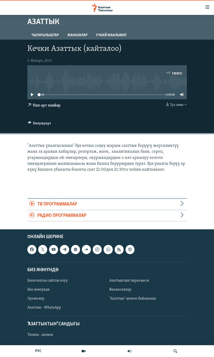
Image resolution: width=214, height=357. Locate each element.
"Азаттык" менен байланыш (132, 298)
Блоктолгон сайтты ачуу (47, 281)
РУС (38, 351)
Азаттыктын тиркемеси (129, 281)
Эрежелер (35, 298)
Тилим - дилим (40, 335)
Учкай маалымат (111, 35)
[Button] (39, 124)
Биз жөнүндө (38, 290)
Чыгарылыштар (45, 35)
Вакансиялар (120, 290)
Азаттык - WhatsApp (44, 307)
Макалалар (77, 35)
